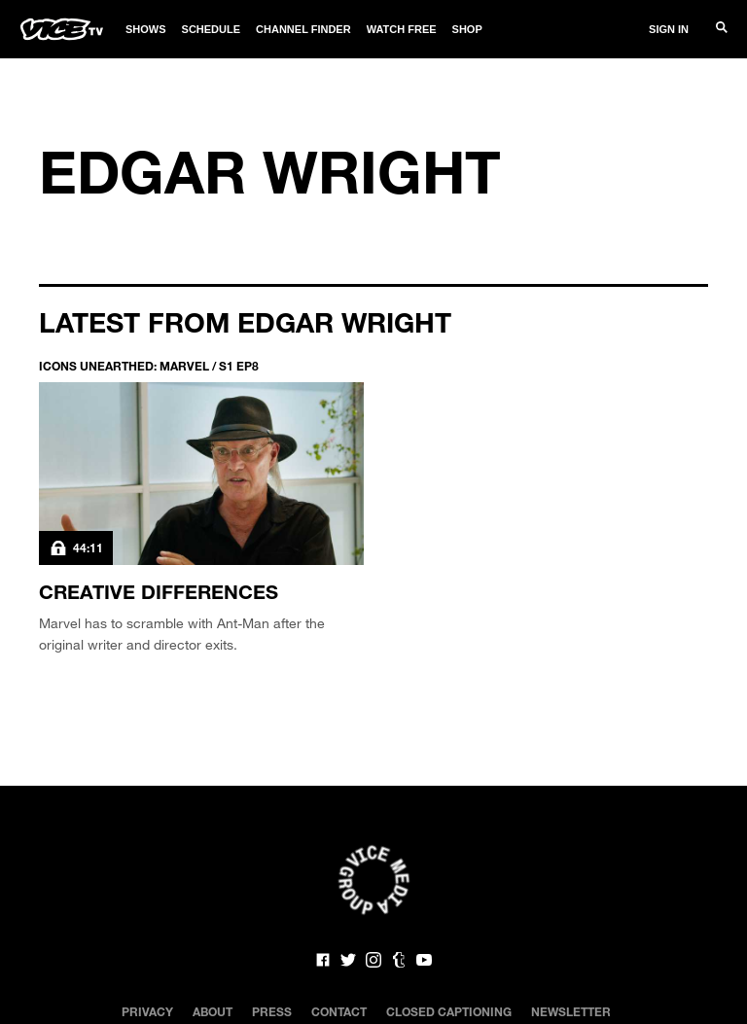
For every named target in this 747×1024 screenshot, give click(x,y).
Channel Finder (303, 29)
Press (272, 1011)
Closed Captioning (449, 1011)
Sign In (669, 29)
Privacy (147, 1011)
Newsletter (571, 1011)
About (212, 1011)
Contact (339, 1011)
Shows (145, 29)
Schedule (211, 29)
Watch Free (402, 29)
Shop (467, 29)
